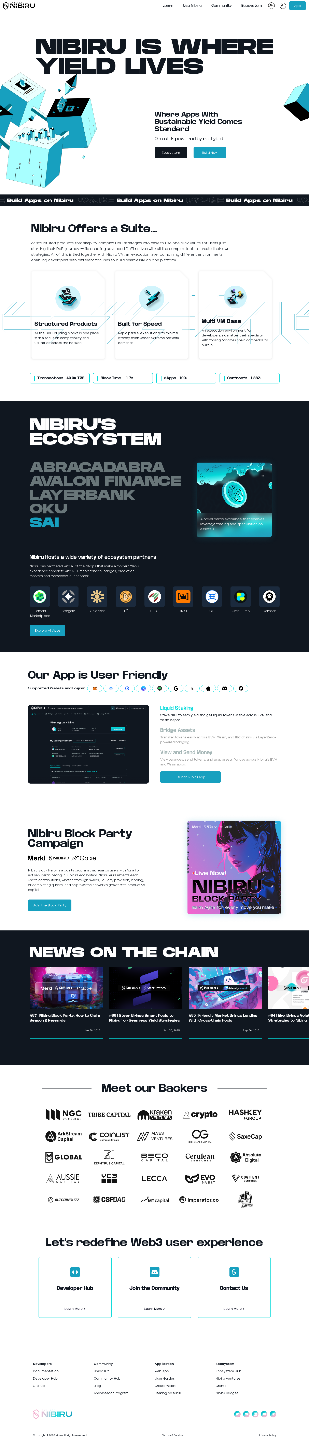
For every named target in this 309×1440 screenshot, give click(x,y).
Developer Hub (45, 1378)
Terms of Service (172, 1435)
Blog (97, 1386)
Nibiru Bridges (226, 1393)
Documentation (46, 1371)
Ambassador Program (111, 1393)
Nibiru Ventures (227, 1378)
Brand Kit (101, 1371)
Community (221, 6)
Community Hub (107, 1378)
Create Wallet (165, 1386)
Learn (168, 6)
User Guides (165, 1378)
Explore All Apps (47, 630)
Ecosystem (251, 6)
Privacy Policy (267, 1435)
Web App (162, 1371)
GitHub (39, 1386)
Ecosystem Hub (228, 1371)
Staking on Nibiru (168, 1393)
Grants (220, 1386)
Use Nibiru (192, 6)
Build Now (209, 152)
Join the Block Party (50, 905)
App (297, 6)
